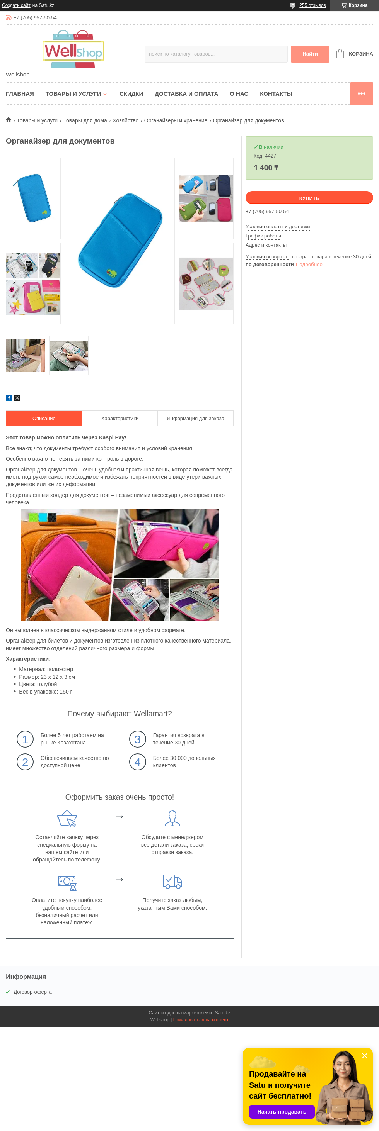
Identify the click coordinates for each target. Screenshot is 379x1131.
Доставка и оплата (186, 94)
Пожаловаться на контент (201, 1019)
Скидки (131, 94)
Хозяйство (125, 120)
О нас (239, 94)
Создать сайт (16, 5)
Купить (309, 198)
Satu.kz (222, 1013)
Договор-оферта (33, 992)
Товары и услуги (73, 94)
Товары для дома (85, 120)
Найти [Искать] (310, 54)
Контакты (276, 94)
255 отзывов (312, 5)
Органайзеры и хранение (176, 120)
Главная (20, 94)
